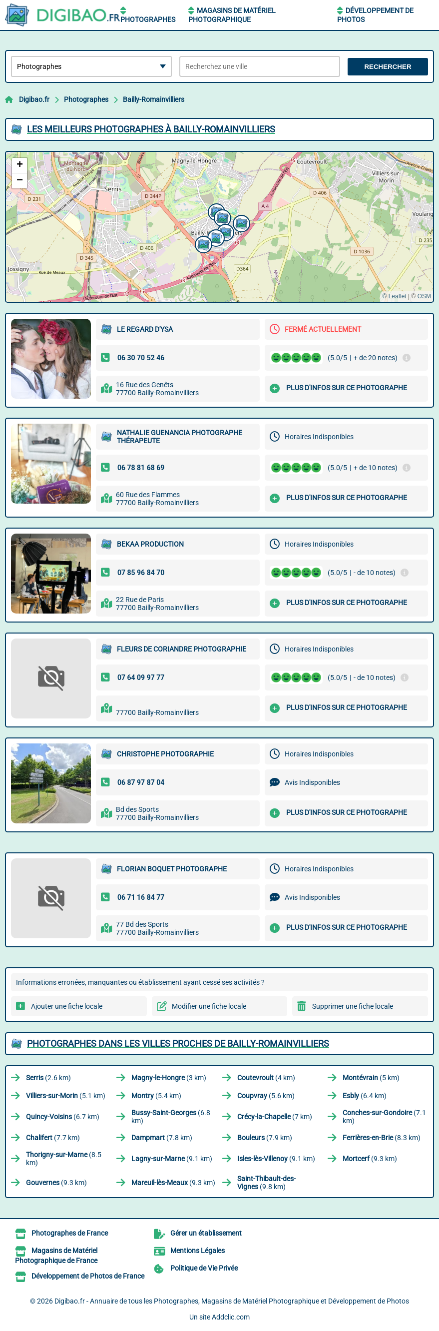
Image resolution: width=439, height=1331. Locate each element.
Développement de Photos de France (87, 1276)
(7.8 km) (161, 1138)
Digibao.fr (34, 99)
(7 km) (274, 1117)
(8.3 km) (382, 1138)
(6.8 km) (170, 1117)
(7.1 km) (384, 1117)
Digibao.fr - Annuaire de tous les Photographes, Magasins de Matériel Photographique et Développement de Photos (231, 1301)
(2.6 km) (48, 1078)
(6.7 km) (62, 1117)
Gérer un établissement (206, 1233)
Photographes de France (69, 1233)
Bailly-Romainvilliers (153, 99)
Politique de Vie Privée (204, 1268)
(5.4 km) (156, 1096)
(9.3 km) (370, 1159)
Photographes (147, 19)
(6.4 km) (365, 1096)
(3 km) (168, 1078)
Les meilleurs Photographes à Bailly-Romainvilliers (151, 129)
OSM (424, 296)
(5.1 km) (65, 1096)
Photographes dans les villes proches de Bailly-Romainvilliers (178, 1043)
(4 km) (266, 1078)
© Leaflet (394, 296)
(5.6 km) (266, 1096)
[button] (202, 243)
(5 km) (371, 1078)
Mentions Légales (197, 1251)
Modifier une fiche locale (209, 1006)
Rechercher (387, 66)
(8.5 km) (63, 1159)
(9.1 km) (171, 1159)
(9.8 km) (266, 1183)
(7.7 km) (53, 1138)
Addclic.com (231, 1317)
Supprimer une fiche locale (352, 1006)
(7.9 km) (264, 1138)
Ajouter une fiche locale (66, 1006)
